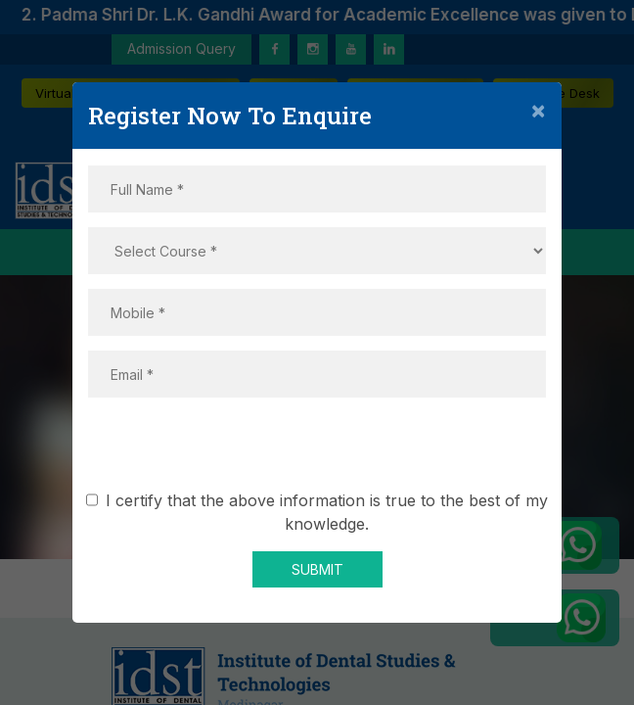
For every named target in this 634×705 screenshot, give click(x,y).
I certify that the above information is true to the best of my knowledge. (320, 512)
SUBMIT (317, 569)
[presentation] (317, 450)
